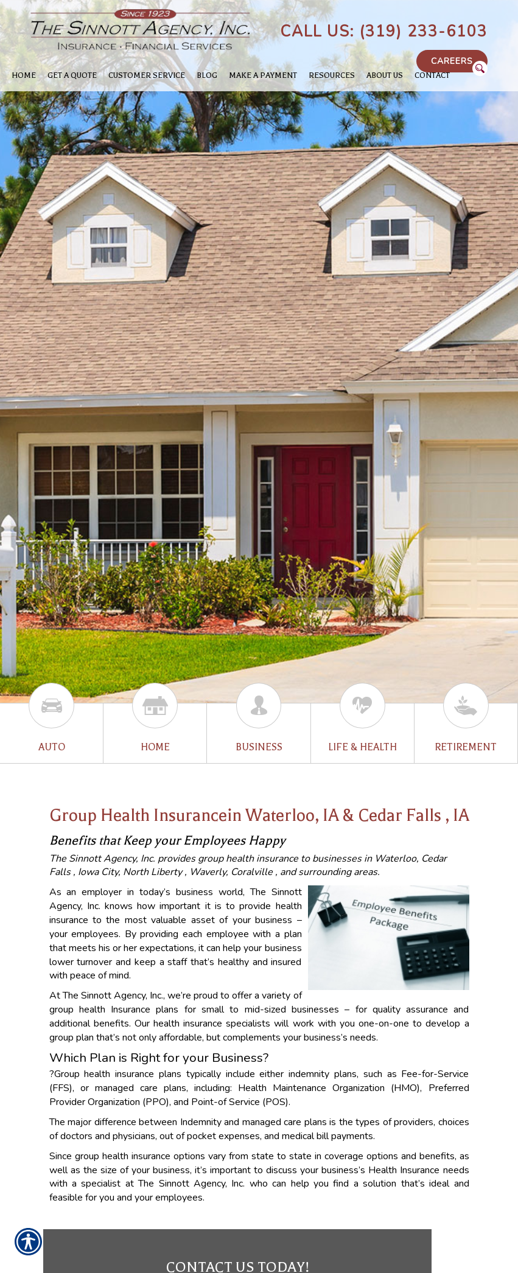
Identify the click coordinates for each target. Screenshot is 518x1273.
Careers (452, 61)
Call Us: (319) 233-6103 (384, 31)
